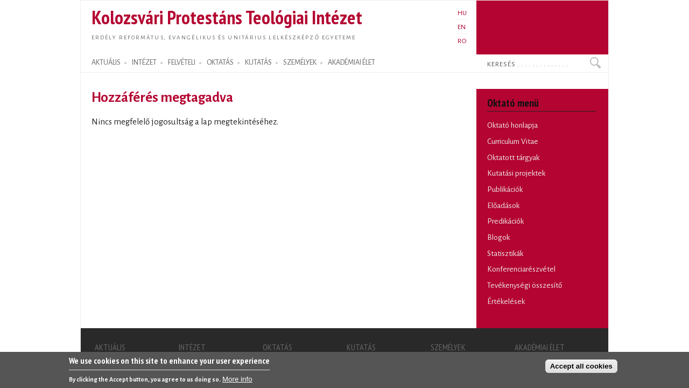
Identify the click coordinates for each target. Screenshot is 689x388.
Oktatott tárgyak (513, 158)
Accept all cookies (581, 368)
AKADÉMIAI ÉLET (351, 62)
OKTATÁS (220, 62)
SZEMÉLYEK (300, 62)
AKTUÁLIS (106, 62)
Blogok (498, 237)
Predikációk (505, 221)
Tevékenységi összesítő (524, 285)
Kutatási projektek (516, 173)
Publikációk (505, 189)
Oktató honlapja (512, 125)
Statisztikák (505, 254)
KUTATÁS (258, 62)
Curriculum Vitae (512, 141)
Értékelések (506, 301)
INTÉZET (144, 62)
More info (237, 381)
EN (462, 27)
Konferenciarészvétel (521, 269)
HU (462, 13)
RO (462, 41)
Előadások (503, 206)
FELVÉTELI (181, 62)
